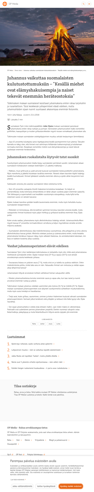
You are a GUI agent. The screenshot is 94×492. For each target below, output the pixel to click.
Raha (34, 324)
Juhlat (42, 324)
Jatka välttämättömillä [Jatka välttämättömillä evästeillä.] (22, 486)
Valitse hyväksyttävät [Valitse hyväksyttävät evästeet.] (46, 486)
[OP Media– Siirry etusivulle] (12, 4)
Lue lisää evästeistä (17, 480)
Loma (58, 324)
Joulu (50, 324)
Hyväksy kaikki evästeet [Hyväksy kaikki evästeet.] (71, 486)
